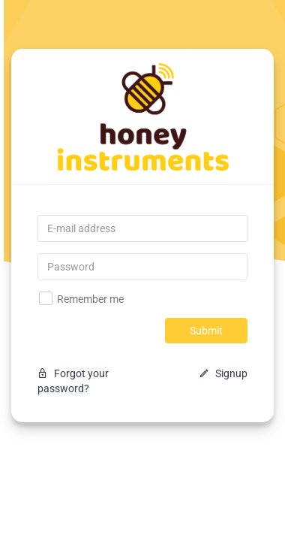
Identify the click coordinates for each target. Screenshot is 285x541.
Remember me (81, 298)
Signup (223, 373)
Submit (206, 331)
